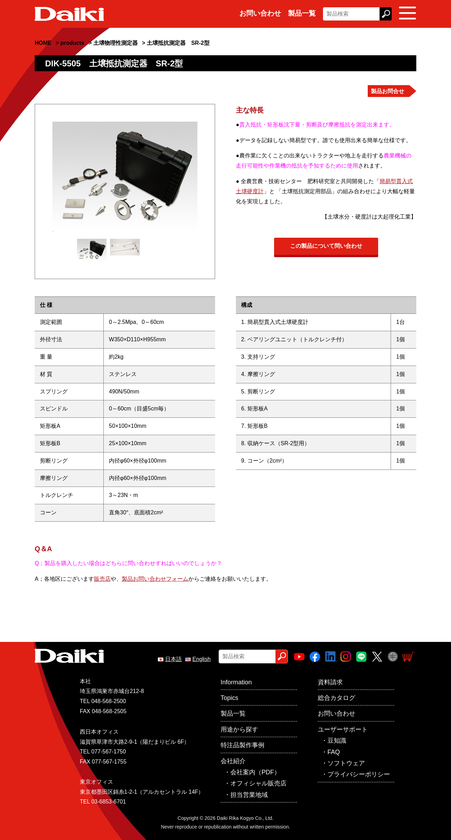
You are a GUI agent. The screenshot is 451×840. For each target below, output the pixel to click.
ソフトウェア (346, 763)
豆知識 (336, 740)
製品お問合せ (387, 91)
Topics (229, 697)
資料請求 (330, 682)
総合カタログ (336, 697)
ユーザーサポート (343, 729)
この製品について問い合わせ (326, 246)
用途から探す (239, 729)
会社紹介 (233, 761)
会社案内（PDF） (255, 772)
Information (236, 682)
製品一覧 (302, 13)
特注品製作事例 (242, 745)
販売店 (102, 579)
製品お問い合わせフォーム (155, 579)
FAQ (333, 752)
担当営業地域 (249, 794)
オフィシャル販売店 (258, 783)
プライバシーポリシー (358, 774)
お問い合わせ (260, 13)
